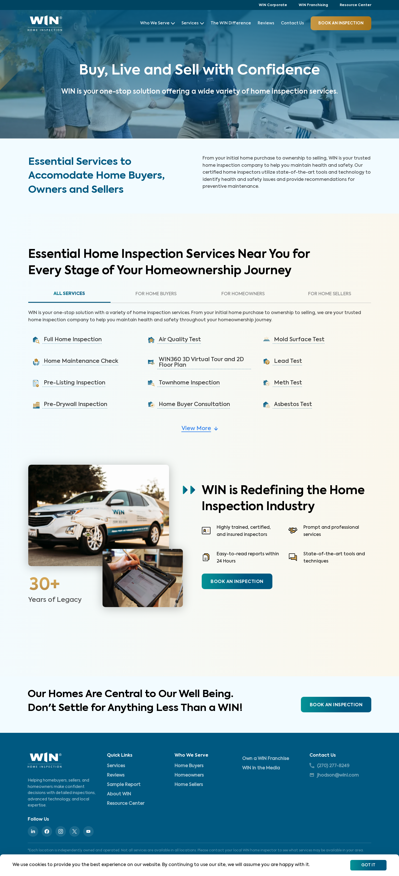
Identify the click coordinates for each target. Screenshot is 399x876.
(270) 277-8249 (329, 765)
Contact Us (292, 23)
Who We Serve (157, 23)
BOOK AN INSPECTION (237, 582)
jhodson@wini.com (334, 775)
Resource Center (355, 5)
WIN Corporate (273, 5)
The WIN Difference (231, 23)
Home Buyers (189, 766)
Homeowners (189, 775)
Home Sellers (189, 785)
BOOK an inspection (341, 23)
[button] (84, 340)
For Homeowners (243, 294)
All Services (69, 294)
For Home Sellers (329, 294)
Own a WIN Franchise (265, 759)
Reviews (266, 23)
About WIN (119, 794)
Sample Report (123, 785)
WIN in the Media (261, 768)
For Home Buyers (156, 294)
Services (192, 23)
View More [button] (196, 428)
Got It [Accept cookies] (368, 865)
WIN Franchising (313, 5)
